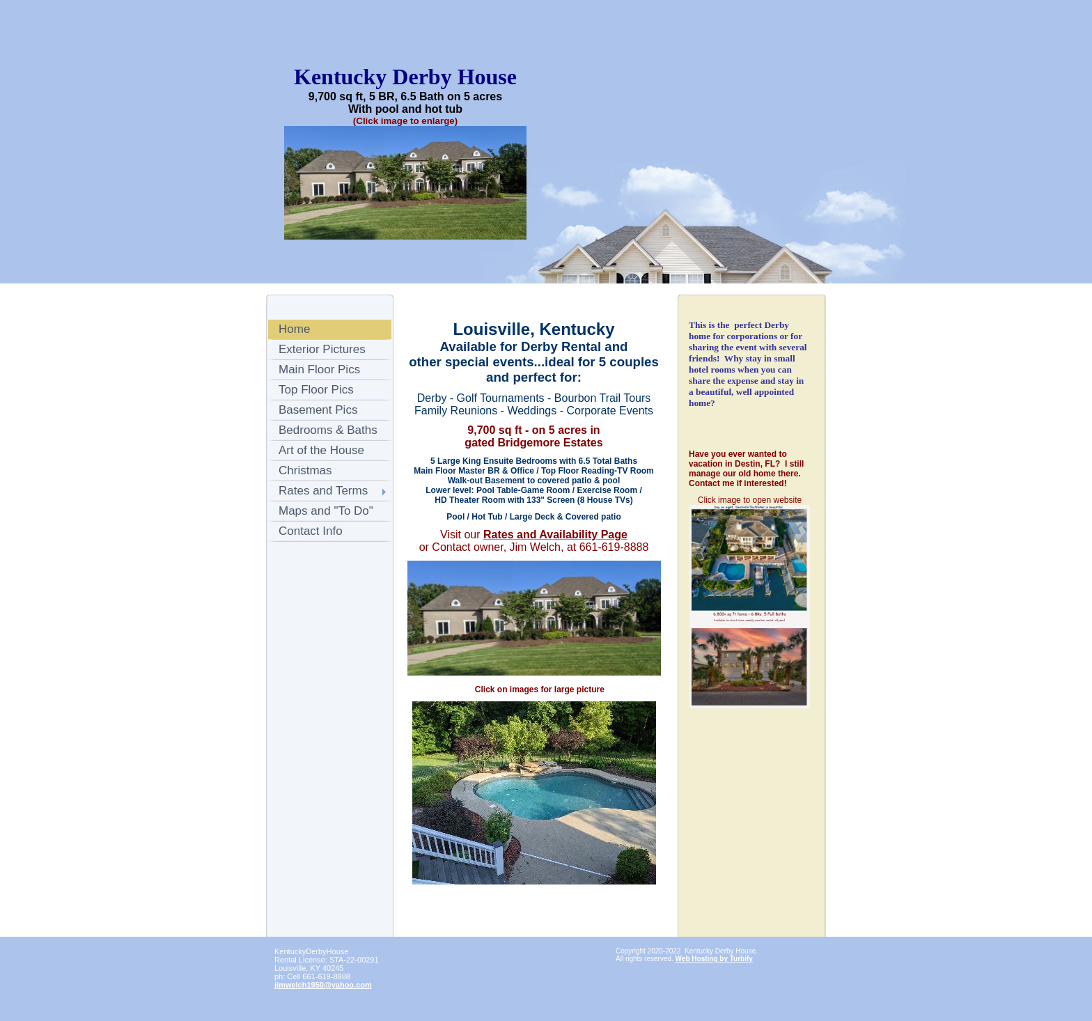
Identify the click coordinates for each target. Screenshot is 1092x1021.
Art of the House (321, 450)
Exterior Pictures (322, 349)
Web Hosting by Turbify (714, 958)
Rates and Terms (323, 490)
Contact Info (311, 531)
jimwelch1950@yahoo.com (323, 985)
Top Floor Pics (316, 389)
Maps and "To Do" (326, 510)
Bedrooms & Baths (328, 430)
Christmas (305, 470)
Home (294, 329)
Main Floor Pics (319, 369)
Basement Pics (318, 409)
